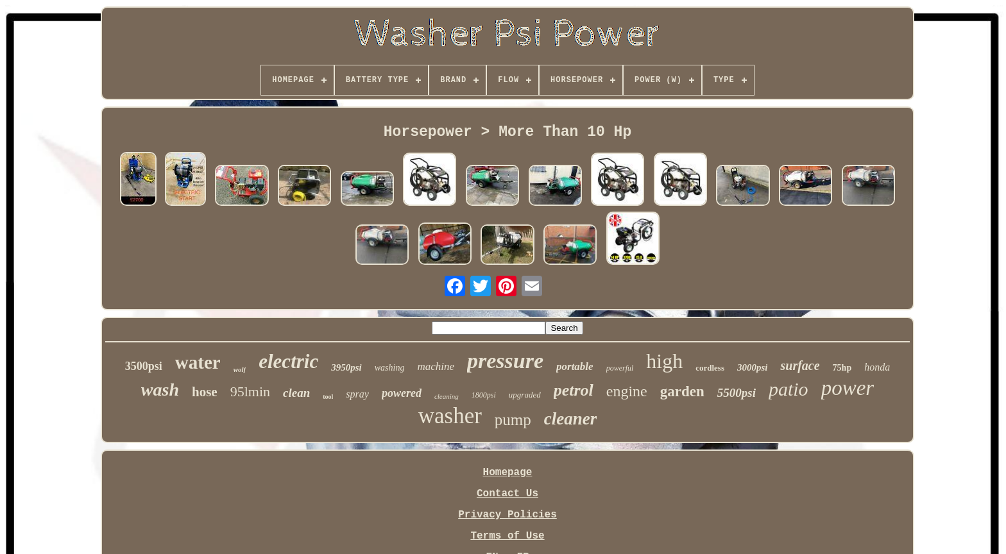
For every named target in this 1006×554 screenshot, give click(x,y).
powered (402, 393)
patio (788, 388)
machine (435, 366)
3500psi (143, 366)
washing (390, 368)
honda (877, 367)
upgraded (525, 394)
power (847, 387)
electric (288, 361)
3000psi (752, 367)
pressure (505, 361)
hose (204, 391)
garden (682, 391)
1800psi (484, 394)
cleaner (570, 418)
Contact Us (507, 493)
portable (574, 366)
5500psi (736, 392)
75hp (842, 368)
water (198, 362)
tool (328, 396)
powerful (620, 368)
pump (513, 419)
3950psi (346, 367)
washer (450, 415)
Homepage (508, 472)
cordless (709, 368)
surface (799, 365)
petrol (573, 390)
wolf (240, 369)
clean (296, 392)
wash (160, 389)
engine (626, 391)
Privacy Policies (507, 515)
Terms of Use (507, 536)
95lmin (250, 391)
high (664, 361)
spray (357, 394)
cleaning (446, 396)
